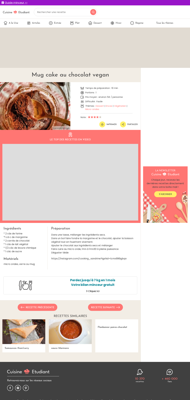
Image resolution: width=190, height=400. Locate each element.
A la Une (11, 23)
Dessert (95, 23)
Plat (75, 23)
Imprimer (108, 124)
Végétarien (120, 105)
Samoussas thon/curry (23, 334)
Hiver (116, 23)
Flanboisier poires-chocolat (111, 323)
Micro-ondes (92, 109)
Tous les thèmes (162, 23)
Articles (33, 23)
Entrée (55, 23)
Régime (136, 23)
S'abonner (165, 194)
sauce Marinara (70, 334)
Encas (109, 105)
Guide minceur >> (16, 2)
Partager (129, 124)
